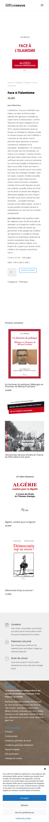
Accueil (10, 82)
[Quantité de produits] (12, 272)
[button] (45, 769)
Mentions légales (12, 749)
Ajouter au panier (27, 270)
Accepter (24, 798)
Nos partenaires (12, 754)
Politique (27, 82)
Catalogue (19, 82)
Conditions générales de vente (18, 740)
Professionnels (11, 736)
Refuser (24, 805)
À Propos (9, 731)
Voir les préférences (24, 812)
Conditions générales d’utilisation (19, 745)
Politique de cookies (23, 818)
